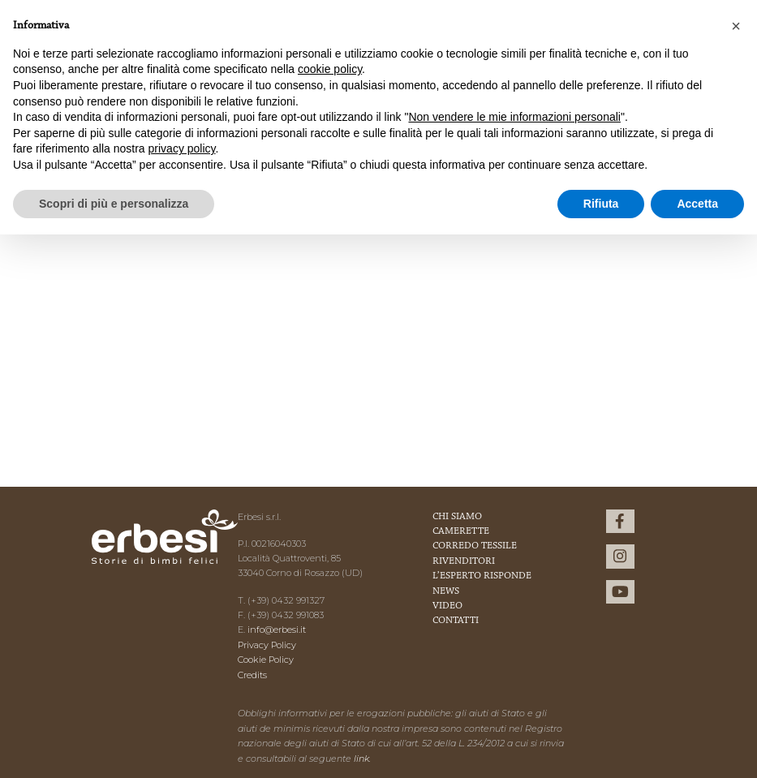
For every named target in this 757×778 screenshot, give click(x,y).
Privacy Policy (267, 645)
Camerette (460, 531)
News (445, 591)
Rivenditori (463, 561)
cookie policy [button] (330, 68)
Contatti (455, 620)
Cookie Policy (266, 659)
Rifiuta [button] (601, 203)
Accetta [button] (697, 203)
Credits (252, 675)
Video (447, 606)
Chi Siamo (457, 517)
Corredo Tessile (474, 546)
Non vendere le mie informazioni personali (514, 116)
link (361, 758)
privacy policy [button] (182, 148)
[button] (736, 26)
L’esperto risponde (481, 576)
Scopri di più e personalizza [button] (113, 203)
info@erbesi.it (276, 629)
